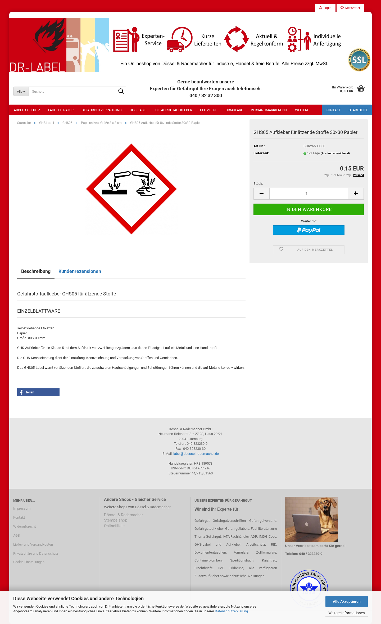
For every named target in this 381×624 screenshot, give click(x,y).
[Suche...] (21, 91)
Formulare (233, 110)
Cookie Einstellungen (28, 562)
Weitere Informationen (346, 613)
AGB (16, 535)
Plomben (208, 110)
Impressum (21, 508)
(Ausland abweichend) (335, 153)
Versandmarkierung (269, 110)
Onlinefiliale (114, 525)
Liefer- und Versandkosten (33, 544)
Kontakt (333, 110)
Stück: (258, 184)
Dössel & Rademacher (123, 515)
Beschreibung (36, 271)
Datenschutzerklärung (231, 611)
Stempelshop (115, 520)
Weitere (302, 110)
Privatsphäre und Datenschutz (35, 553)
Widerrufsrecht (24, 526)
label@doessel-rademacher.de (196, 454)
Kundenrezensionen (79, 271)
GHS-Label (138, 110)
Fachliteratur (61, 110)
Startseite (358, 110)
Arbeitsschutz (27, 110)
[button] (261, 194)
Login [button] (325, 8)
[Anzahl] (308, 194)
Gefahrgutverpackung (101, 110)
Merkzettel (350, 8)
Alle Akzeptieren (347, 601)
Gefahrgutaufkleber (173, 110)
